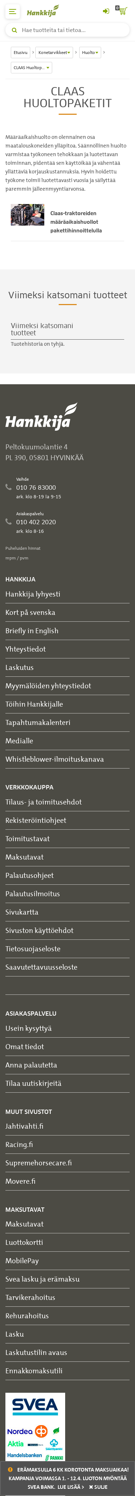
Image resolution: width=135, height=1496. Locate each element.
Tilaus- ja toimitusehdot (43, 802)
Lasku (14, 1334)
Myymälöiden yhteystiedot (48, 685)
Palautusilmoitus (32, 893)
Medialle (19, 740)
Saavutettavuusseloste (41, 967)
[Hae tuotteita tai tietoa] (67, 30)
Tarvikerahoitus (30, 1297)
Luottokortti (24, 1242)
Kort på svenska (30, 612)
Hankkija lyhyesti (32, 594)
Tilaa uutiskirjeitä (33, 1083)
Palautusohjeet (29, 875)
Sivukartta (22, 912)
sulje (98, 1487)
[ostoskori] (122, 11)
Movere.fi (20, 1181)
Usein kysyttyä (28, 1028)
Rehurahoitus (27, 1315)
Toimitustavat (27, 838)
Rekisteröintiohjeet (35, 820)
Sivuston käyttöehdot (39, 930)
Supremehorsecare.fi (38, 1163)
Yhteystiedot (25, 649)
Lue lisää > (71, 1487)
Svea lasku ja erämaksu (42, 1279)
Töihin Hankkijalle (34, 704)
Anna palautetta (31, 1065)
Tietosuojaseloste (32, 948)
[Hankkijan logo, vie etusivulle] (47, 10)
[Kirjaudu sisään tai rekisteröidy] (106, 11)
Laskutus (19, 667)
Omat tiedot (24, 1046)
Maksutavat (24, 857)
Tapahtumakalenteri (38, 722)
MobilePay (22, 1260)
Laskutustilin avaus (36, 1352)
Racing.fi (19, 1144)
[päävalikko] (12, 11)
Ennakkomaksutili (34, 1370)
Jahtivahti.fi (24, 1126)
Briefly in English (32, 630)
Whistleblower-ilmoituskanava (54, 759)
